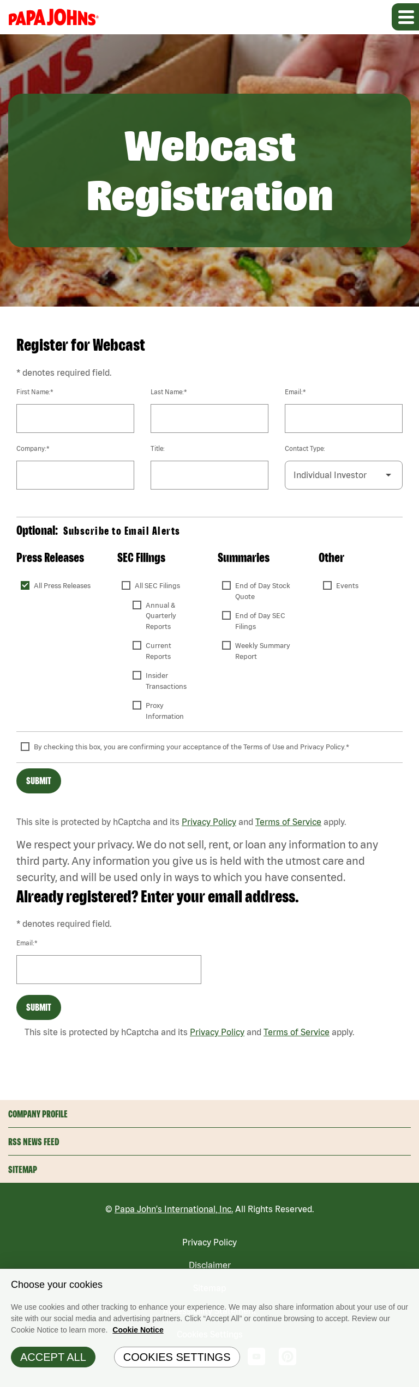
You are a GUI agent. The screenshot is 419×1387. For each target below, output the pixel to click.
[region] (209, 1328)
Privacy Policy (209, 822)
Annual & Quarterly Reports (162, 616)
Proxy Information (165, 710)
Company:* (33, 448)
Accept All (53, 1357)
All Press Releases (62, 586)
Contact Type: (305, 448)
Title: (158, 448)
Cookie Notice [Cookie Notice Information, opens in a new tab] (137, 1329)
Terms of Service (288, 822)
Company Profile (38, 1114)
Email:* (295, 391)
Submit (38, 780)
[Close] (408, 1280)
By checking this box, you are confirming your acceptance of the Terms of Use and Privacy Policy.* (191, 747)
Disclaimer (210, 1265)
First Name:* (34, 391)
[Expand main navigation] (405, 16)
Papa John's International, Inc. (174, 1209)
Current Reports (159, 651)
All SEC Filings (157, 586)
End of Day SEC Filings (261, 621)
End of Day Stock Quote (263, 591)
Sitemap (22, 1169)
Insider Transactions (166, 681)
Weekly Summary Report (263, 651)
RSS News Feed (33, 1141)
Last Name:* (169, 391)
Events (347, 586)
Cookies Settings (177, 1357)
